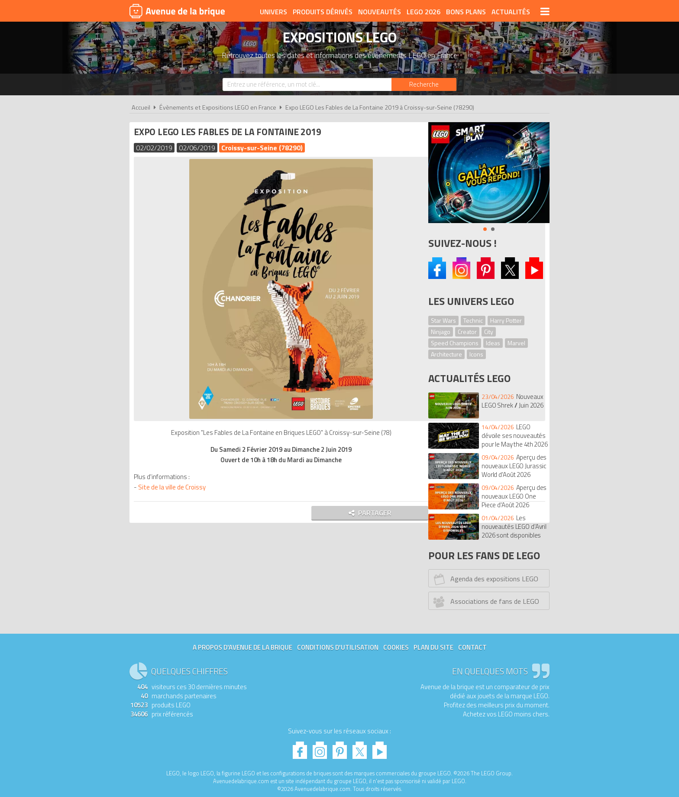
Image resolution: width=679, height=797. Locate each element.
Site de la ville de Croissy (174, 487)
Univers (273, 11)
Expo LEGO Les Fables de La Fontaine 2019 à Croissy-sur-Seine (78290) (379, 107)
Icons (476, 354)
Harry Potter (506, 320)
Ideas (493, 342)
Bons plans (466, 11)
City (488, 331)
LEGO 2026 (423, 11)
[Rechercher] (423, 84)
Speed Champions (455, 342)
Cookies (396, 647)
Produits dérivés (322, 11)
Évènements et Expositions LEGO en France (217, 107)
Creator (467, 331)
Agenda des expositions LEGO (484, 579)
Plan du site (433, 647)
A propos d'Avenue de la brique (242, 647)
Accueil (141, 107)
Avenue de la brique (177, 11)
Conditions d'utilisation (337, 647)
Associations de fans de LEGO (485, 601)
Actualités (510, 11)
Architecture (446, 354)
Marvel (516, 342)
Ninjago (440, 331)
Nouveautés (379, 11)
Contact (472, 647)
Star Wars (443, 320)
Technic (473, 320)
